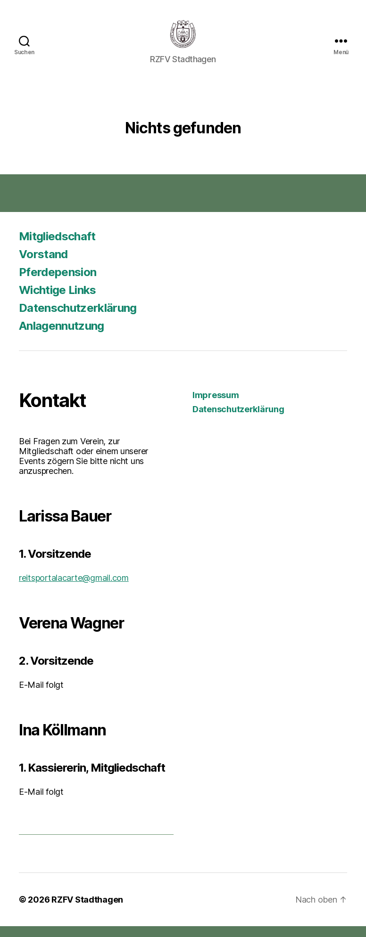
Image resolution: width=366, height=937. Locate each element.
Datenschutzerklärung (78, 319)
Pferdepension (57, 283)
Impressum (215, 406)
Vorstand (43, 265)
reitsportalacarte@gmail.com (74, 589)
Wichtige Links (57, 301)
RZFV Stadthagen (87, 910)
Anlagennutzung (61, 336)
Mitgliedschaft (57, 247)
